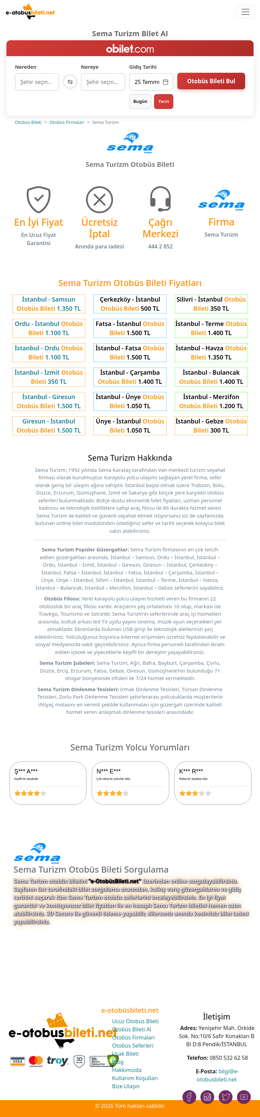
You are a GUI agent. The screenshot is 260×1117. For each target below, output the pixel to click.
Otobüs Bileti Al (131, 1029)
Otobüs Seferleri (132, 1045)
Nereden (25, 66)
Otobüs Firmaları (66, 122)
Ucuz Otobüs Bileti (135, 1021)
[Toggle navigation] (245, 12)
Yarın (163, 101)
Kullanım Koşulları (135, 1078)
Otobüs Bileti (28, 122)
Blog (118, 1062)
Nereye (90, 66)
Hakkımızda (127, 1070)
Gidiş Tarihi (143, 66)
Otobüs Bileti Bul (211, 81)
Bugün (140, 101)
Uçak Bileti (125, 1053)
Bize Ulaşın (126, 1086)
